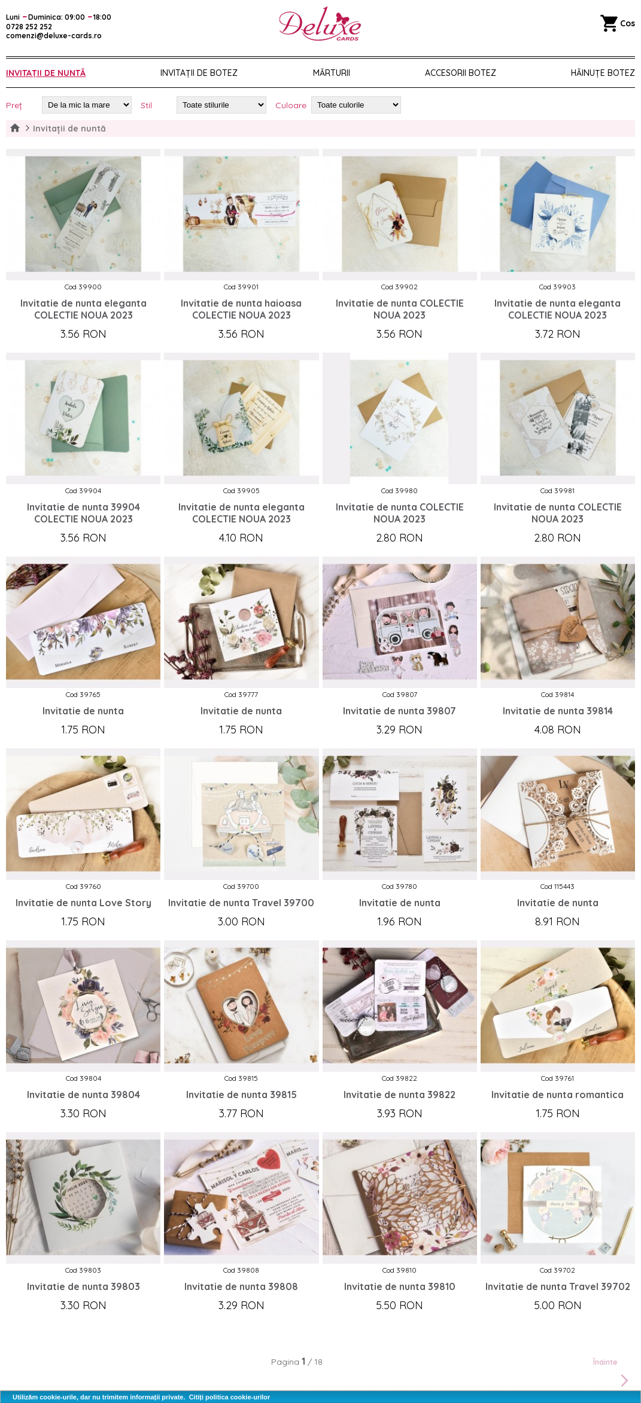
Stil (146, 105)
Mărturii (331, 73)
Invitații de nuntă (46, 73)
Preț (14, 105)
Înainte (612, 1374)
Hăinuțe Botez (603, 73)
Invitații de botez (199, 73)
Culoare (290, 105)
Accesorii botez (460, 73)
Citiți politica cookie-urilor (230, 1397)
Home (15, 128)
